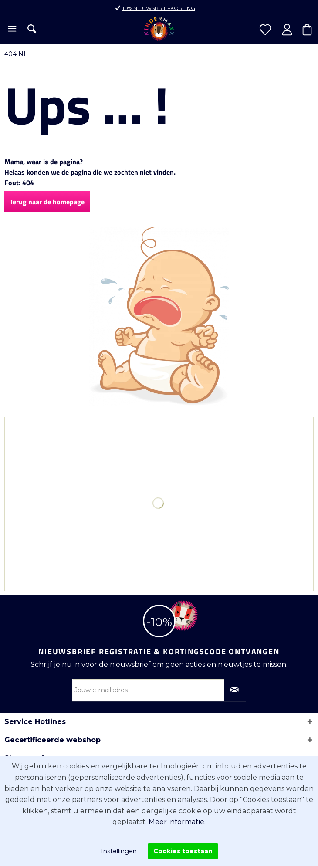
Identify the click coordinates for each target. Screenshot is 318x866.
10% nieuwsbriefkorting (158, 8)
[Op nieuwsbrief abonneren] (235, 690)
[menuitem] (11, 29)
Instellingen (119, 851)
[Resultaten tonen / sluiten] (32, 28)
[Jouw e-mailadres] (159, 690)
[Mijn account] (287, 29)
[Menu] (11, 29)
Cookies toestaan (183, 851)
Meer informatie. (177, 822)
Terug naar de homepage (47, 201)
